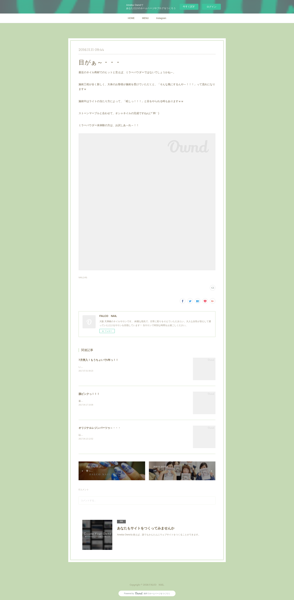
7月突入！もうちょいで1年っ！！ (98, 359)
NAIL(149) (83, 278)
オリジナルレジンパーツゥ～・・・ (100, 427)
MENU (145, 18)
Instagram (161, 18)
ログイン (211, 6)
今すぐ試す (189, 6)
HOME (131, 18)
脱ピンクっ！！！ (89, 393)
